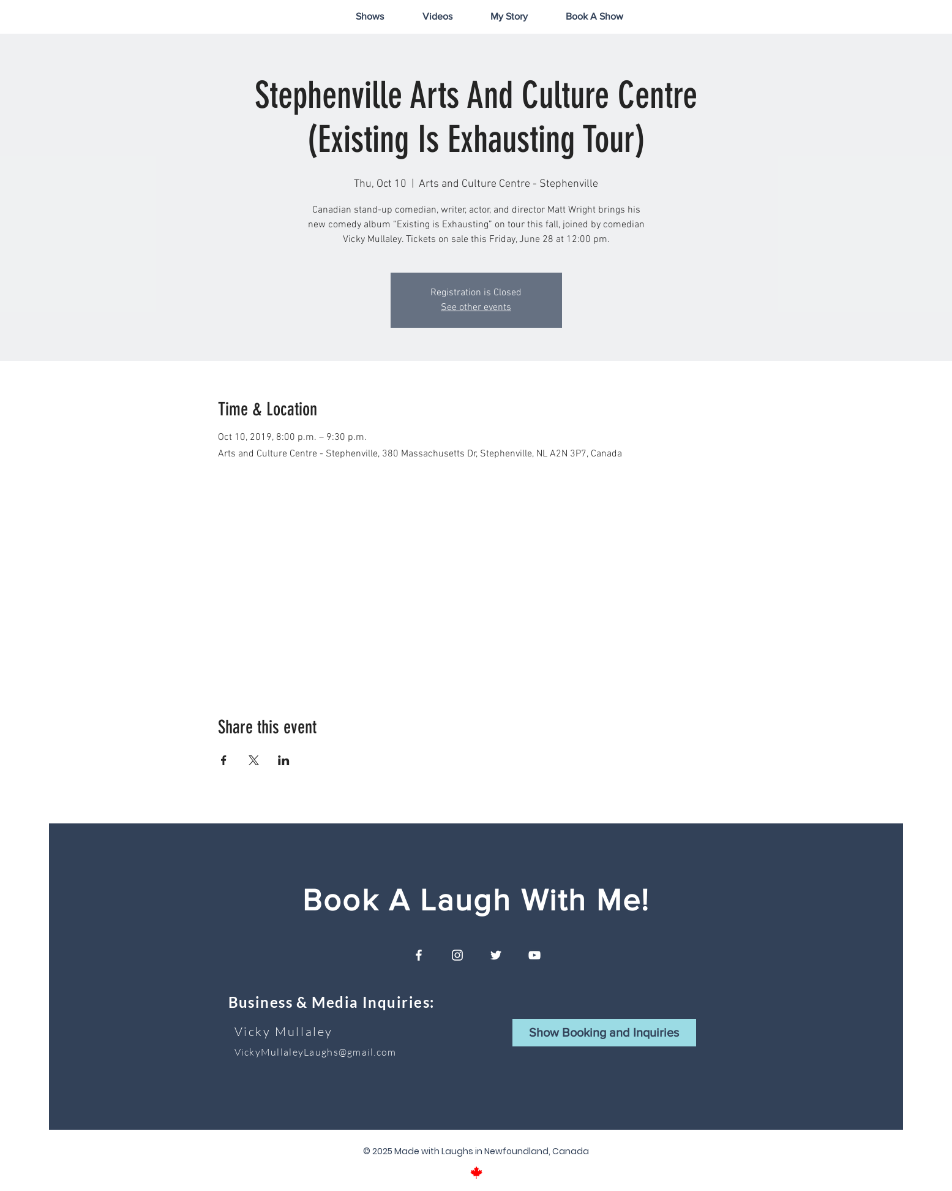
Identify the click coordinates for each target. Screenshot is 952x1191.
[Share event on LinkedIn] (284, 760)
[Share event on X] (254, 760)
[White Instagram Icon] (457, 955)
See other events (476, 307)
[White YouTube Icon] (534, 955)
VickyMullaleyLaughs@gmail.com (315, 1052)
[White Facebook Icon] (418, 955)
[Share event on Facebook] (224, 760)
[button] (604, 1032)
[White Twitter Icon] (496, 955)
